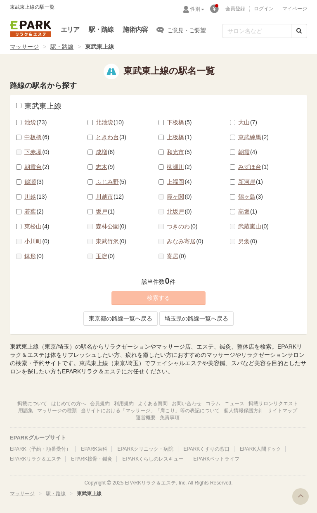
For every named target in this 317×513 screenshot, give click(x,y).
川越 (35, 196)
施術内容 (135, 29)
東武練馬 (253, 137)
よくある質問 (153, 403)
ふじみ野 (111, 181)
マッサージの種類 (57, 410)
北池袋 (110, 122)
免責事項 (170, 417)
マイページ (294, 9)
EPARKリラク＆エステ (30, 29)
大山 (248, 122)
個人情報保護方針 (243, 410)
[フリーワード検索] (256, 31)
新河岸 (250, 181)
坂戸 (105, 211)
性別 (197, 9)
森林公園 (111, 226)
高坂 (248, 211)
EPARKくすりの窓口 (207, 449)
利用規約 (124, 403)
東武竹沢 (111, 241)
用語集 (25, 410)
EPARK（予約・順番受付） (40, 449)
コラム (213, 403)
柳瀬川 (179, 167)
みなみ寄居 (185, 241)
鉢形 (34, 256)
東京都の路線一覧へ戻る (120, 318)
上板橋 (179, 137)
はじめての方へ (68, 403)
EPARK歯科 (94, 449)
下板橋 (179, 122)
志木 (105, 167)
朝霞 (248, 152)
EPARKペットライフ (217, 459)
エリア (70, 29)
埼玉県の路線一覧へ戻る (196, 318)
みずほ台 (253, 167)
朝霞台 (37, 167)
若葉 (34, 211)
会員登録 (235, 9)
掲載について (32, 403)
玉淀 (105, 256)
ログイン (264, 9)
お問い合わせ (186, 403)
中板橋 (37, 137)
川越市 (110, 196)
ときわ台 (111, 137)
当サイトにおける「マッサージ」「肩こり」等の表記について (150, 410)
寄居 (176, 256)
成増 (105, 152)
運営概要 (146, 417)
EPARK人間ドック (260, 449)
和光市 (179, 152)
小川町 (37, 241)
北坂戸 (179, 211)
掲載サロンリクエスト (273, 403)
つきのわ (182, 226)
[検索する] (299, 31)
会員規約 (100, 403)
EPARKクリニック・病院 (145, 449)
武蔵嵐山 (253, 226)
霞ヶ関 (179, 196)
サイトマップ (282, 410)
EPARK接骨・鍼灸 (91, 459)
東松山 (37, 226)
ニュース (234, 403)
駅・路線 (101, 29)
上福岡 (179, 181)
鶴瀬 (34, 181)
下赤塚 (37, 152)
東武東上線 (39, 106)
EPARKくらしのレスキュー (152, 459)
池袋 (35, 122)
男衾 (248, 241)
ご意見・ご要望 (181, 30)
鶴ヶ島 (250, 196)
